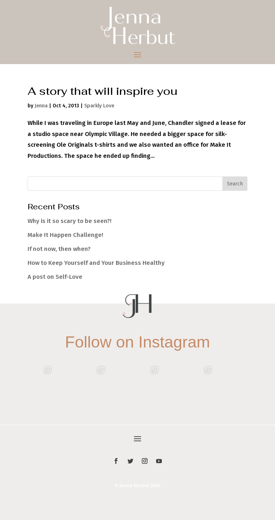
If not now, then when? (59, 249)
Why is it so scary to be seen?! (69, 221)
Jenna (41, 106)
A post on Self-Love (55, 277)
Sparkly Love (99, 106)
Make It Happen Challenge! (65, 235)
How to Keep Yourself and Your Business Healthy (96, 263)
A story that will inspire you (102, 91)
